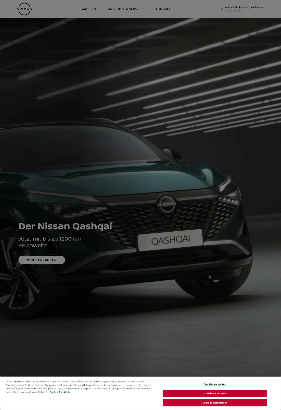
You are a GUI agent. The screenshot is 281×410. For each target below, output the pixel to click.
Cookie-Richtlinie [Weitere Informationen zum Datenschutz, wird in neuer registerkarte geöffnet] (59, 398)
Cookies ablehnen (215, 399)
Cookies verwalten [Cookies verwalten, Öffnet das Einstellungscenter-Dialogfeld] (215, 390)
